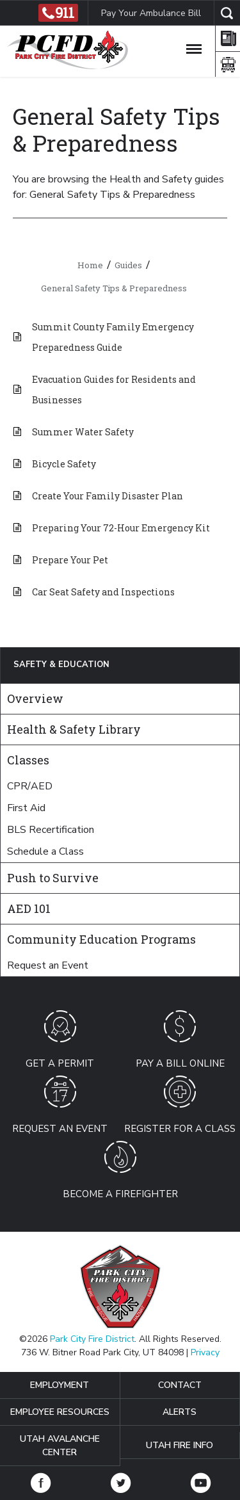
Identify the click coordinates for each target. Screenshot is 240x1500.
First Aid (26, 808)
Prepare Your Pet (70, 560)
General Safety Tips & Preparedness (114, 288)
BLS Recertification (50, 830)
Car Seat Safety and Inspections (103, 592)
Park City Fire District (92, 1339)
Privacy (205, 1352)
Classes (28, 760)
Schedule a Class (45, 851)
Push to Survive (53, 877)
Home (90, 265)
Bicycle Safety (64, 464)
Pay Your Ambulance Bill (151, 13)
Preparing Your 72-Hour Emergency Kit (121, 528)
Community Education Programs (101, 939)
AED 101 (29, 908)
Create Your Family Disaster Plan (107, 496)
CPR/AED (29, 786)
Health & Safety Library (74, 729)
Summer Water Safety (83, 432)
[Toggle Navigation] (194, 46)
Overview (35, 698)
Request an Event (47, 965)
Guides (128, 265)
